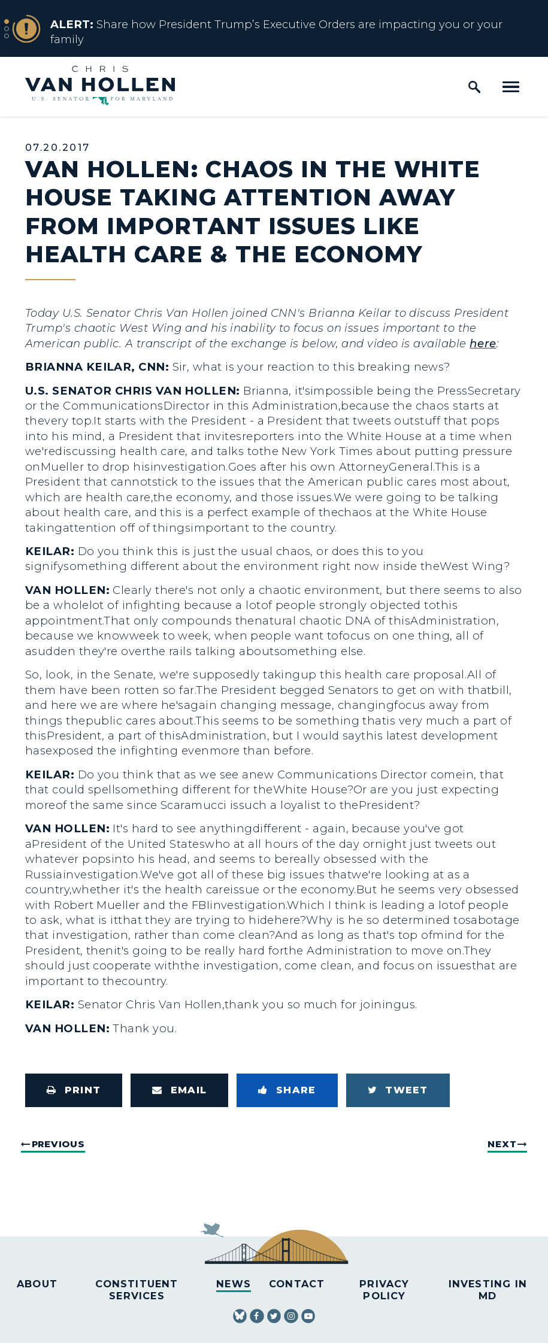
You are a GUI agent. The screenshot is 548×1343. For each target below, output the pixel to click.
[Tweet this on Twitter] (398, 1090)
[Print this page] (73, 1090)
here (483, 343)
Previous (58, 1144)
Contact (297, 1284)
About (37, 1284)
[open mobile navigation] (511, 87)
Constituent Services (136, 1289)
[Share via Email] (179, 1090)
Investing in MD (488, 1289)
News (233, 1284)
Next (502, 1144)
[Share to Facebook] (287, 1090)
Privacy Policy (384, 1289)
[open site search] (474, 87)
